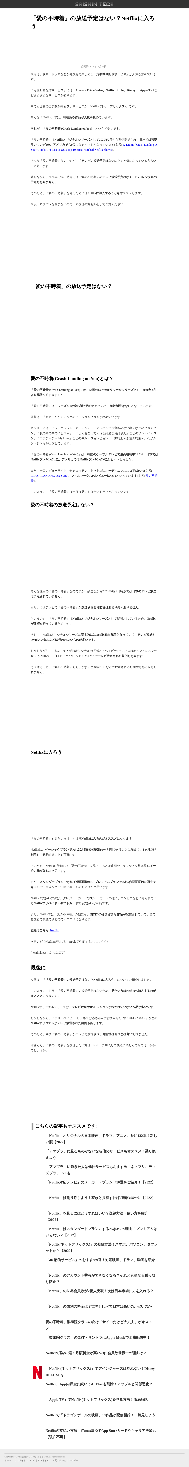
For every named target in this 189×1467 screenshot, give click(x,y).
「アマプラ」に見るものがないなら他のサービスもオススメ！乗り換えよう (101, 1154)
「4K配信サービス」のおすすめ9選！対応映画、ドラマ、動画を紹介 (100, 1260)
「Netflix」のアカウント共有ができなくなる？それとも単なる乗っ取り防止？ (100, 1278)
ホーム (7, 1460)
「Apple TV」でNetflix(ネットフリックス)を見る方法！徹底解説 (97, 1400)
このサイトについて (25, 1460)
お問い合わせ (59, 1460)
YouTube (73, 1460)
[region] (94, 243)
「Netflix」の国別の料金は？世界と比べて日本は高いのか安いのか (99, 1306)
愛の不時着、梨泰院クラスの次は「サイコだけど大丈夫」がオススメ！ (99, 1325)
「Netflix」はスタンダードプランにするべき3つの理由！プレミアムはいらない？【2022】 (101, 1232)
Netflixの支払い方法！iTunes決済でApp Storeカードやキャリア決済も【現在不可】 (101, 1434)
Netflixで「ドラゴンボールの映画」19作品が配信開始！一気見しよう (100, 1415)
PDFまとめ (43, 1460)
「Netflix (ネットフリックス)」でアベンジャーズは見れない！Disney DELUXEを (100, 1372)
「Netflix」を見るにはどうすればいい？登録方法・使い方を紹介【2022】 (97, 1216)
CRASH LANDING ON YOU (49, 475)
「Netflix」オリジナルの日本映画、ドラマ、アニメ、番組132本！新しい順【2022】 (101, 1139)
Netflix (54, 930)
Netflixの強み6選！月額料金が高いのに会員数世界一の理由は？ (96, 1353)
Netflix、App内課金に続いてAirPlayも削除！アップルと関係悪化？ (99, 1384)
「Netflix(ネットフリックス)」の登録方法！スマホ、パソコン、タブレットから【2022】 (102, 1247)
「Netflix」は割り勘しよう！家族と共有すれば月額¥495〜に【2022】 (100, 1198)
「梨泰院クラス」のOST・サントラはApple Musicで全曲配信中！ (98, 1337)
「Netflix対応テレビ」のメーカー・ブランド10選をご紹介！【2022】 (100, 1182)
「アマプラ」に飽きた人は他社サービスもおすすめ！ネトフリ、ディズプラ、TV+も (101, 1170)
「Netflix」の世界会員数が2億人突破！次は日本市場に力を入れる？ (100, 1291)
